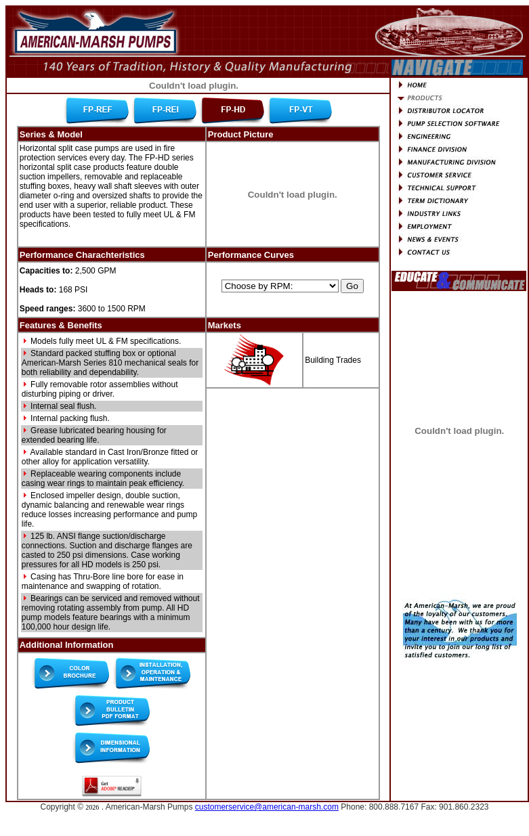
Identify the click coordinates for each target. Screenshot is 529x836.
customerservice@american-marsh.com (267, 807)
